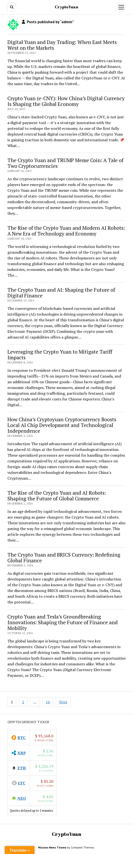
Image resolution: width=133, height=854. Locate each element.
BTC (21, 737)
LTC (21, 783)
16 (48, 702)
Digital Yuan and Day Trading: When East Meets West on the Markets (62, 45)
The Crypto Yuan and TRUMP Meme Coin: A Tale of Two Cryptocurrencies (65, 163)
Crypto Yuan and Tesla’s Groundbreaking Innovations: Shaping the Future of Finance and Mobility (62, 622)
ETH (21, 768)
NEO (21, 798)
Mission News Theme (52, 847)
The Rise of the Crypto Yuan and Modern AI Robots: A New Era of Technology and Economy (66, 230)
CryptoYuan (66, 7)
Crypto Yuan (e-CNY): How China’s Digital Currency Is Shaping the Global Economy (66, 101)
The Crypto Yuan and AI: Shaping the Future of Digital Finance (61, 292)
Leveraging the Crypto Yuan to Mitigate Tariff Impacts (59, 354)
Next (63, 702)
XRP (21, 752)
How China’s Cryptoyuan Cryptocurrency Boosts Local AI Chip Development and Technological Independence (61, 425)
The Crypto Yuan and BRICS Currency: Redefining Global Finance (63, 557)
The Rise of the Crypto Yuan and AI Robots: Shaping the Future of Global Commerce (56, 495)
